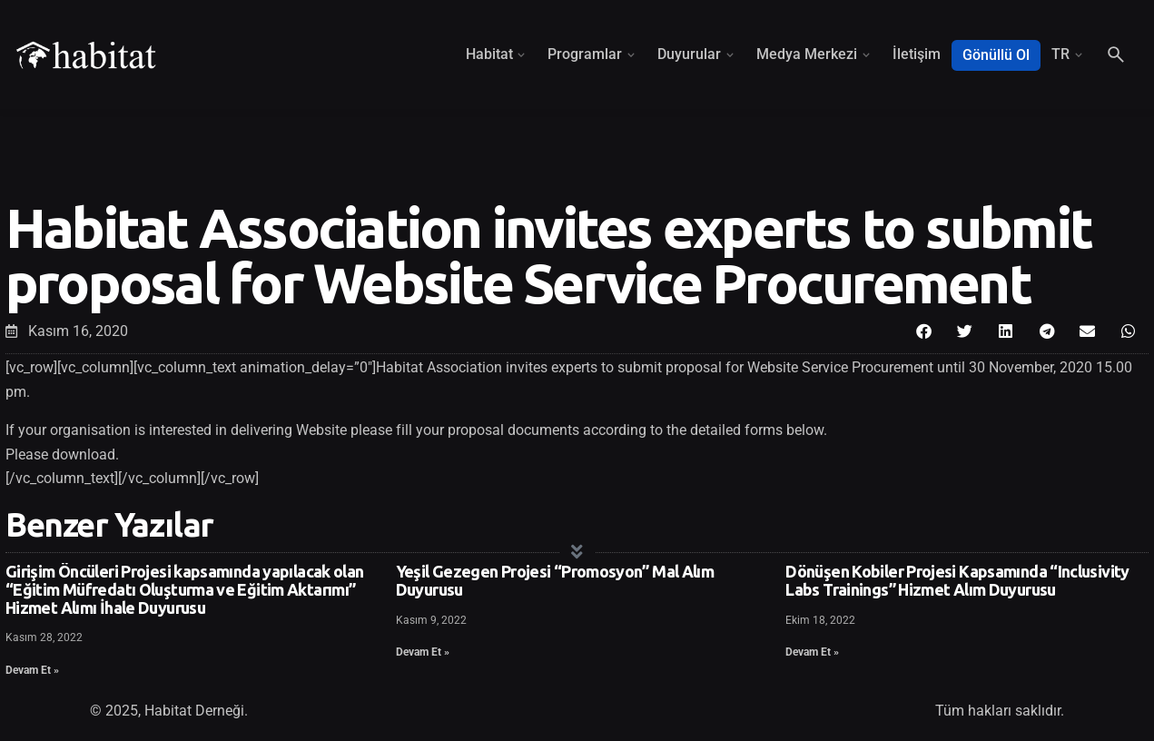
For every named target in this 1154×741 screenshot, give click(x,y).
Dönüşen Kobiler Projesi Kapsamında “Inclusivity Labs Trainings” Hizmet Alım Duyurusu (957, 580)
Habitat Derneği (194, 710)
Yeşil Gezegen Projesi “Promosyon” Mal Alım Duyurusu (555, 580)
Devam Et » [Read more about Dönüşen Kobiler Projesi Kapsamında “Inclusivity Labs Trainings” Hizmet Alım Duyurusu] (812, 652)
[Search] (1116, 54)
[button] (923, 331)
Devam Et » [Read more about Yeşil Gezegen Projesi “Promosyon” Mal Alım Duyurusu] (422, 652)
